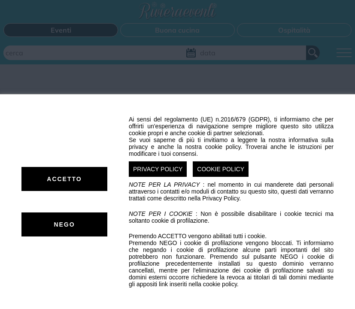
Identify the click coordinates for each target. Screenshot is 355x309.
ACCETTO (64, 179)
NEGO (64, 224)
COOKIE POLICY (220, 169)
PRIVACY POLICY (157, 169)
